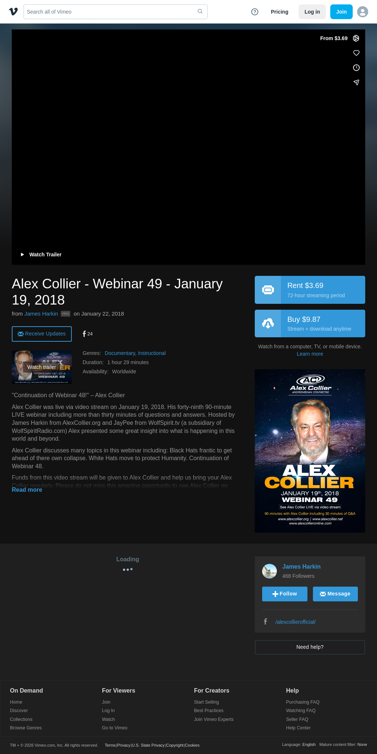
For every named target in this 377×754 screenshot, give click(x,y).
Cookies (192, 745)
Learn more (310, 354)
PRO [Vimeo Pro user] (65, 314)
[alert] (42, 333)
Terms (110, 745)
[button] (362, 11)
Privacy (123, 745)
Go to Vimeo (114, 728)
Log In (108, 710)
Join (106, 702)
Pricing (279, 12)
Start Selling (206, 702)
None (362, 744)
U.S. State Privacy (148, 745)
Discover (19, 710)
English (309, 744)
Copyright (174, 745)
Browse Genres (26, 728)
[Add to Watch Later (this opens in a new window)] (356, 68)
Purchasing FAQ (303, 702)
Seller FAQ (297, 719)
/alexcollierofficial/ (295, 622)
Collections (21, 719)
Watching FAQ (301, 710)
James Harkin (41, 313)
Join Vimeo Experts (213, 719)
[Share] (356, 82)
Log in (312, 12)
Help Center (298, 728)
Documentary (120, 353)
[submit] (200, 12)
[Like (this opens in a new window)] (356, 53)
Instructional (152, 353)
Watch (108, 719)
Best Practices (208, 710)
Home (16, 702)
